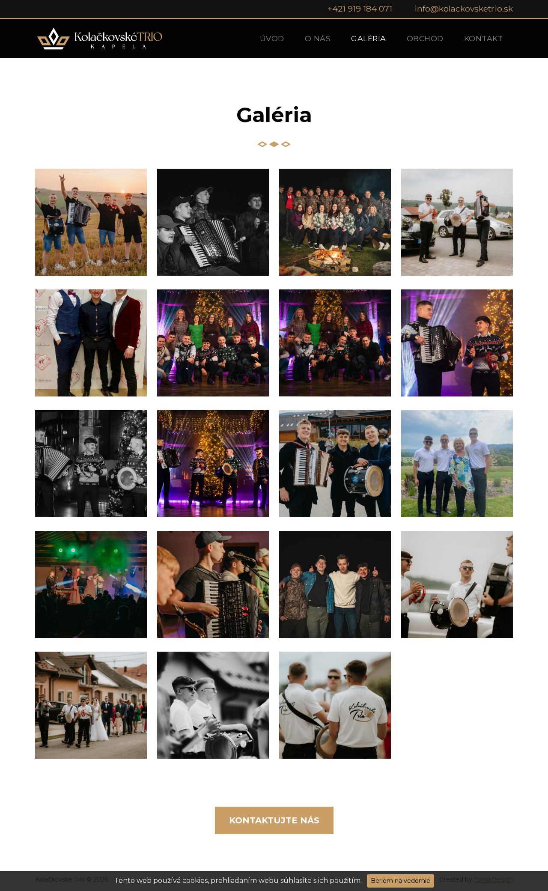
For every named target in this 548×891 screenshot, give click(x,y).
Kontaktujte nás (274, 820)
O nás (318, 38)
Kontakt (483, 38)
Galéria (368, 38)
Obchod (425, 38)
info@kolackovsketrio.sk (463, 8)
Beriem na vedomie (400, 881)
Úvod (272, 38)
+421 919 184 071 (360, 8)
